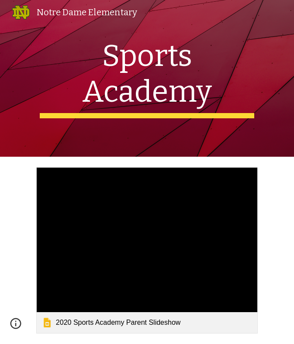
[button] (15, 326)
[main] (147, 78)
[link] (147, 250)
